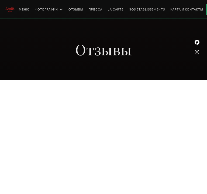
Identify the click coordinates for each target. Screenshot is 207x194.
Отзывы (75, 9)
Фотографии (49, 9)
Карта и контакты (186, 9)
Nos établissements (147, 8)
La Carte (115, 8)
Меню (24, 9)
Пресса (96, 9)
